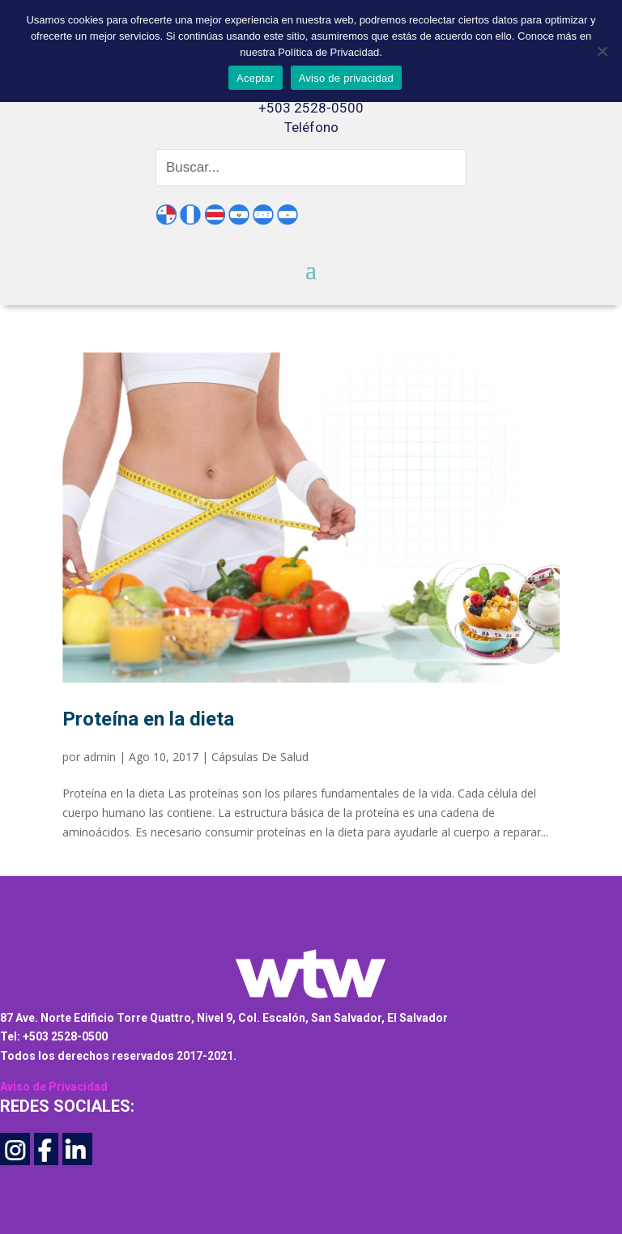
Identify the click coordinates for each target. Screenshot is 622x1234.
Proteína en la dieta (148, 719)
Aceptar (255, 78)
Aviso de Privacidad (54, 1086)
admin (99, 756)
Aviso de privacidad (346, 78)
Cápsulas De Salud (260, 756)
